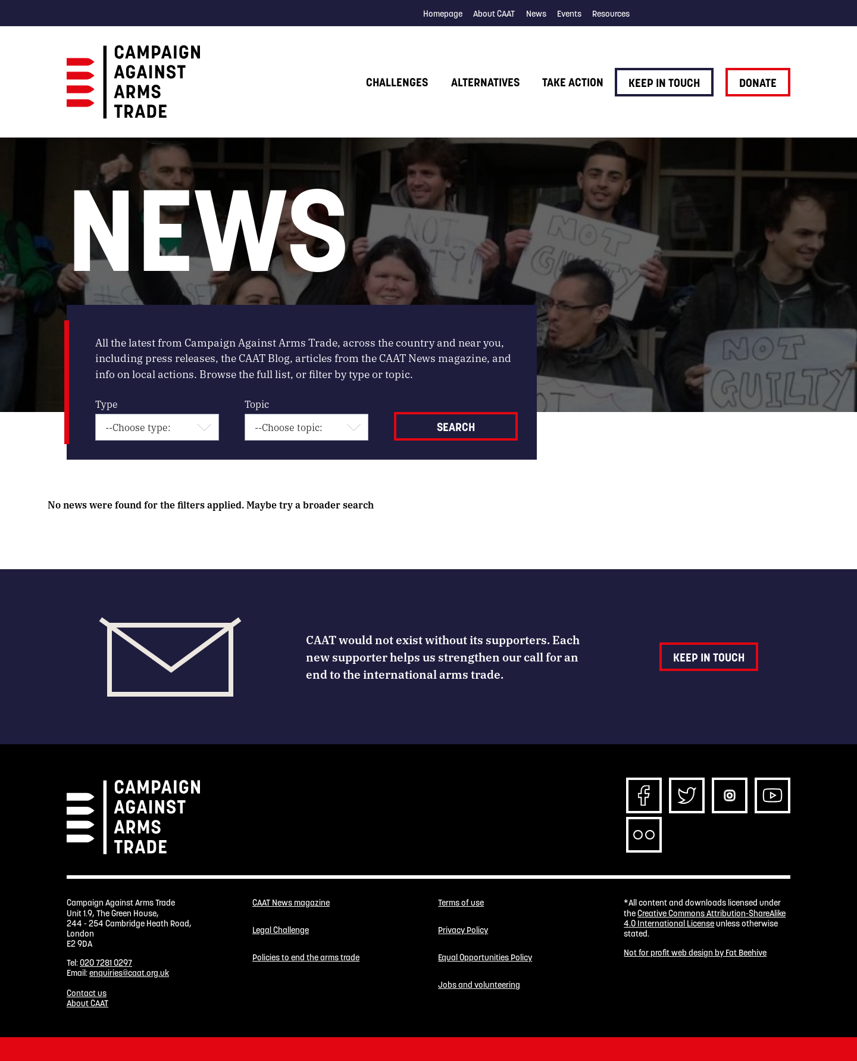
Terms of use (461, 903)
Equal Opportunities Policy (485, 958)
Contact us (87, 993)
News (536, 13)
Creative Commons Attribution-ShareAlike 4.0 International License (705, 918)
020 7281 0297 (106, 962)
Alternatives (485, 82)
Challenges (397, 82)
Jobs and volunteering (479, 985)
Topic (257, 404)
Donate (758, 83)
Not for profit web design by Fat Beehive (695, 952)
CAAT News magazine (291, 903)
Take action (572, 82)
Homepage (442, 13)
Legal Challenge (280, 930)
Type (106, 404)
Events (569, 13)
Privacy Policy (463, 930)
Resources (611, 13)
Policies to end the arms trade (305, 958)
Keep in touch (664, 83)
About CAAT (494, 13)
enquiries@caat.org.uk (129, 973)
